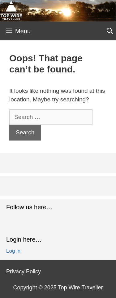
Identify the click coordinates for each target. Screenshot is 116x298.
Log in (13, 251)
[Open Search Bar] (110, 31)
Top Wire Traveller (80, 287)
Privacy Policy (23, 271)
